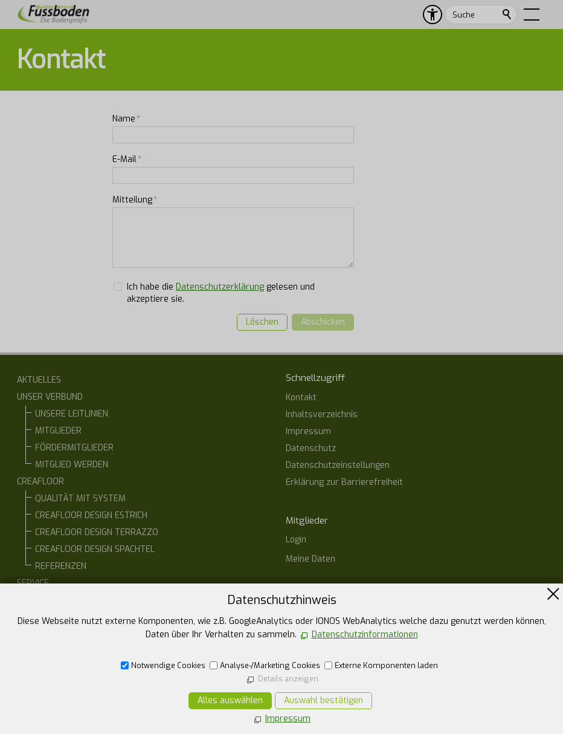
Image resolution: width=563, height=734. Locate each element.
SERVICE (33, 583)
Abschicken (323, 322)
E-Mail (126, 159)
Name (126, 119)
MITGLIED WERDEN (71, 464)
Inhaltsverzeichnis (322, 414)
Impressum (308, 431)
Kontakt (301, 397)
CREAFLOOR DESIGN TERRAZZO (96, 532)
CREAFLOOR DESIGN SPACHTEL (95, 549)
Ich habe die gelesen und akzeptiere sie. (221, 293)
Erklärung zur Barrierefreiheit (344, 482)
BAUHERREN (59, 600)
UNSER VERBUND (50, 397)
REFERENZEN (60, 566)
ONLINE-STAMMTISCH (58, 634)
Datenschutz (311, 448)
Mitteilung (134, 200)
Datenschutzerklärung (220, 287)
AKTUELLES (39, 380)
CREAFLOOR (40, 481)
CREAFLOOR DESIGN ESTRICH (91, 515)
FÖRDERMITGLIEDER (74, 447)
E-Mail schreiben (331, 689)
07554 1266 (322, 667)
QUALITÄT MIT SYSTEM (80, 498)
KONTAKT (35, 651)
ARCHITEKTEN (62, 617)
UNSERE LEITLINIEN (71, 414)
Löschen (262, 322)
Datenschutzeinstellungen (338, 465)
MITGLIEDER (58, 431)
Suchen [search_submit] (507, 14)
